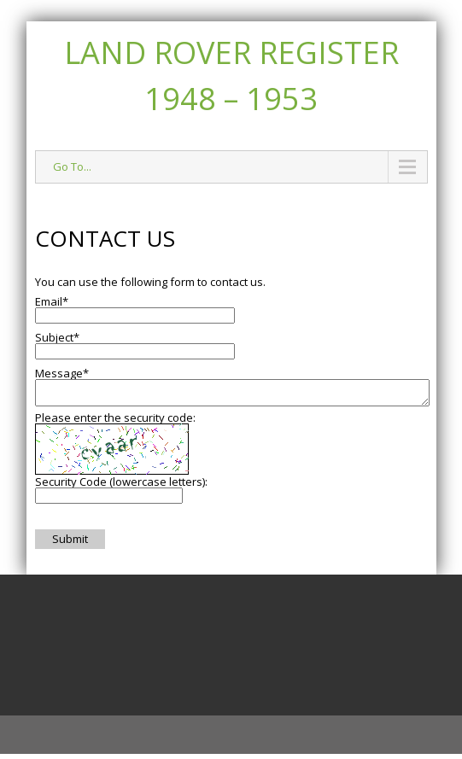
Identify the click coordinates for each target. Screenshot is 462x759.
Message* (62, 373)
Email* (51, 301)
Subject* (57, 337)
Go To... (72, 166)
